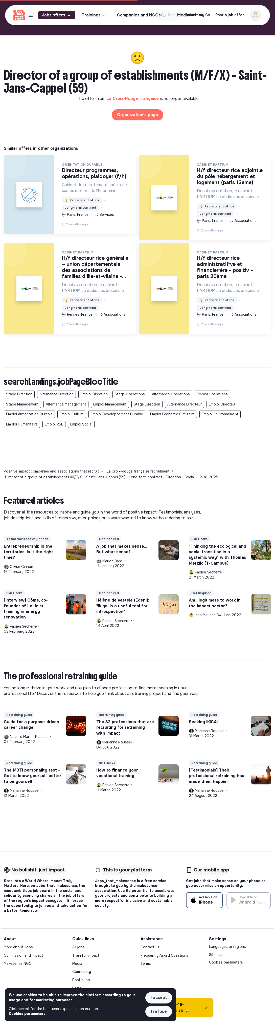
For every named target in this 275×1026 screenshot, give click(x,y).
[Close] (206, 1007)
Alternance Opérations (171, 394)
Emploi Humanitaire (22, 424)
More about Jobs (18, 947)
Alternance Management (66, 404)
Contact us (150, 947)
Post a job (81, 980)
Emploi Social (81, 424)
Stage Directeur (147, 404)
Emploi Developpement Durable (117, 414)
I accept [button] (159, 997)
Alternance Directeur (184, 404)
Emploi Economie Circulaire (172, 414)
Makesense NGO (18, 963)
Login (77, 988)
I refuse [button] (159, 1011)
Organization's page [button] (137, 114)
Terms (146, 963)
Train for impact (85, 955)
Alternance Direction (56, 394)
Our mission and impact (23, 955)
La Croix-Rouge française (133, 98)
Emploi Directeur (222, 404)
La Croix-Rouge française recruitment (139, 471)
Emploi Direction (94, 394)
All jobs (78, 947)
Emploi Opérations (212, 394)
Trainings (94, 15)
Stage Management (22, 404)
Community (81, 971)
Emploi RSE (54, 424)
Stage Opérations (130, 394)
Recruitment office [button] (81, 200)
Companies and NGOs (142, 15)
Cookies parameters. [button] (28, 1013)
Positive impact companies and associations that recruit (52, 471)
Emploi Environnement (220, 414)
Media (77, 963)
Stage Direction (19, 394)
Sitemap (216, 954)
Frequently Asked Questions (164, 955)
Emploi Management (110, 404)
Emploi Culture (72, 414)
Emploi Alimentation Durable (29, 414)
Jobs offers (57, 15)
